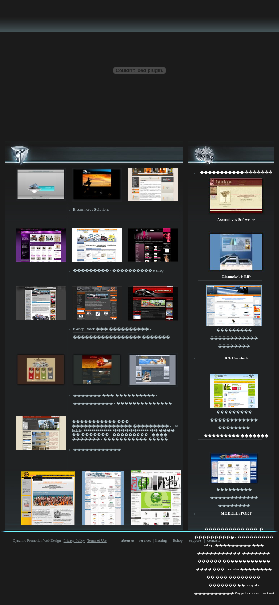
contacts (213, 541)
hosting (161, 541)
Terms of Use (97, 541)
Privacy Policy (74, 541)
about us (127, 541)
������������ (97, 449)
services (145, 541)
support (195, 541)
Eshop (178, 541)
